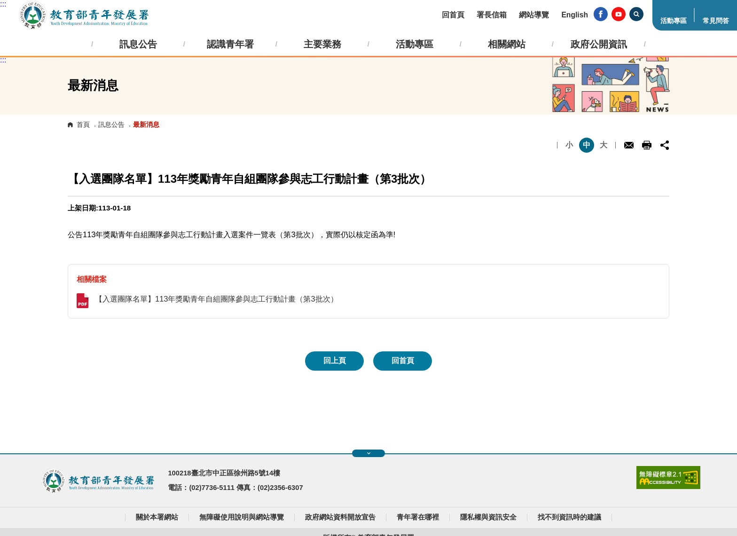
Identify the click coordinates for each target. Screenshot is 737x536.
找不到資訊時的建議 (569, 517)
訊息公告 (111, 124)
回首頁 (453, 15)
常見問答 (716, 20)
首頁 (83, 124)
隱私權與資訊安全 (488, 517)
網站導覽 (534, 15)
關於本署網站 (157, 517)
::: (3, 4)
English (574, 15)
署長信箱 (492, 15)
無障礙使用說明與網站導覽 (241, 517)
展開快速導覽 (368, 453)
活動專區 (673, 20)
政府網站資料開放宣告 (340, 517)
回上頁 (334, 361)
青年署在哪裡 (418, 517)
